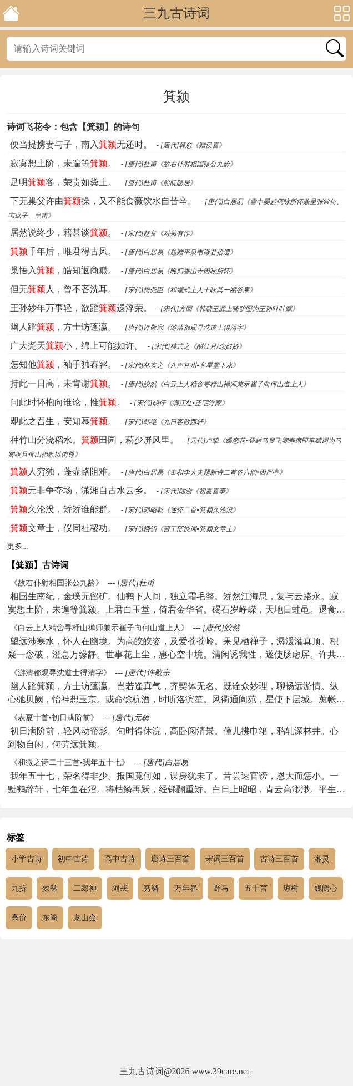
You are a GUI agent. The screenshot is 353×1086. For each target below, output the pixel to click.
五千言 (256, 888)
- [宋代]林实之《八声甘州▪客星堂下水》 (180, 365)
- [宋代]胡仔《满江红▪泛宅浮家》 (179, 403)
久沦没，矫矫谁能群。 (63, 509)
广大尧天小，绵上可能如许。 (76, 345)
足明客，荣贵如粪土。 (63, 182)
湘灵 (322, 859)
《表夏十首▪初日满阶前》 (54, 717)
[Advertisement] (176, 1003)
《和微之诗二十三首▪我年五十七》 (69, 762)
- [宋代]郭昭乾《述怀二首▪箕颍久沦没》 (180, 510)
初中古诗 (73, 859)
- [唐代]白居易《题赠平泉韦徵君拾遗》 (178, 252)
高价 (19, 918)
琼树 (291, 888)
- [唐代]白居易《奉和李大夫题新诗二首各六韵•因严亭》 (203, 472)
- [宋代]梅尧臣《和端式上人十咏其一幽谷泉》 (188, 290)
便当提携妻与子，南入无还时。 (81, 144)
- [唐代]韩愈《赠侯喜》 (191, 145)
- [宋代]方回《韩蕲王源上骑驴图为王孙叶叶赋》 (228, 309)
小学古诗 (26, 859)
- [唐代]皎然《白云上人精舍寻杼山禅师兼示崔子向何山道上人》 (215, 384)
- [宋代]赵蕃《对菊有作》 (158, 233)
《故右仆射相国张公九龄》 (56, 583)
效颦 (50, 888)
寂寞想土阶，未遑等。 (63, 163)
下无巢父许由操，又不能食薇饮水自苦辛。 (103, 201)
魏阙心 (325, 888)
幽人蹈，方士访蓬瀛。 (63, 327)
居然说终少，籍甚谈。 (63, 232)
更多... (17, 546)
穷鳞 (151, 888)
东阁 (50, 918)
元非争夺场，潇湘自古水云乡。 (81, 490)
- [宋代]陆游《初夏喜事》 (194, 491)
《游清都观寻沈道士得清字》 (60, 673)
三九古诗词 (176, 13)
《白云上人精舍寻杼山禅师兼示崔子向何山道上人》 (99, 628)
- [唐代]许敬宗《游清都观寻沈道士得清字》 (185, 328)
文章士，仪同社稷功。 (63, 528)
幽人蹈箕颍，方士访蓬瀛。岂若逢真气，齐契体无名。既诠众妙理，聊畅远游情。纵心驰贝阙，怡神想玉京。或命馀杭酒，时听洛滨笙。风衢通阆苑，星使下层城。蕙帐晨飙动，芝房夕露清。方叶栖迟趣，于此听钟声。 (176, 699)
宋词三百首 (224, 859)
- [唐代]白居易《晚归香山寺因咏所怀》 (178, 271)
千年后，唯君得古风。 (63, 251)
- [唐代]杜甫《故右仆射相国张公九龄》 (178, 164)
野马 (221, 888)
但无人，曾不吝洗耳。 (63, 289)
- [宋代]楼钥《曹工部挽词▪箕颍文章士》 (180, 529)
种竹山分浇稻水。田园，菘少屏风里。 (94, 440)
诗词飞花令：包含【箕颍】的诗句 (73, 126)
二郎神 (85, 888)
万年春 (186, 888)
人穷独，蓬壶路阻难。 (63, 471)
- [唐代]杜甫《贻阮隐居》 (158, 183)
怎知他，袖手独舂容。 (63, 364)
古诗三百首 (279, 859)
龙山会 (85, 918)
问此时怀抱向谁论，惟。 (67, 402)
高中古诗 (119, 859)
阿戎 (120, 888)
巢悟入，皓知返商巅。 (63, 270)
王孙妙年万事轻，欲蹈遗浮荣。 (81, 308)
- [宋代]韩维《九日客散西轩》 (165, 422)
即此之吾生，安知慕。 (63, 421)
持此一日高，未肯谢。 (63, 383)
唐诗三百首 (170, 859)
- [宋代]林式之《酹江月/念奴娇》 (196, 346)
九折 (19, 888)
